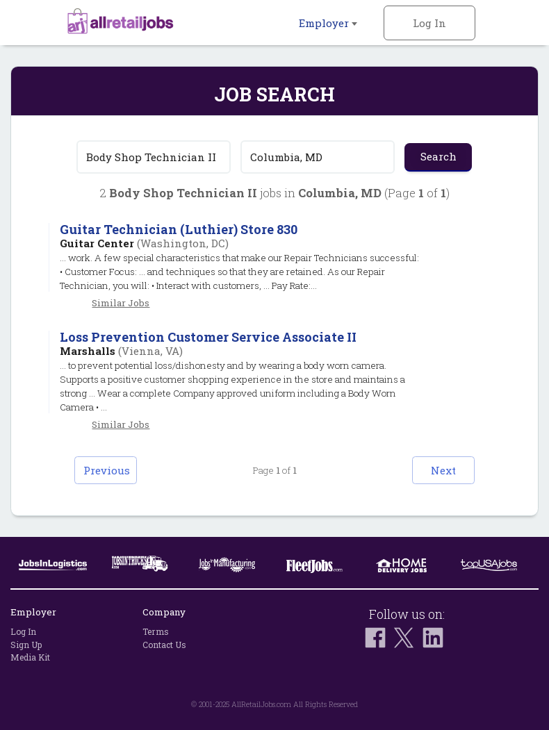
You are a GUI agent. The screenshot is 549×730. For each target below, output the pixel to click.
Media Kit (30, 657)
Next (443, 470)
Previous (106, 470)
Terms (155, 631)
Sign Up (26, 644)
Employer (328, 23)
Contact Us (164, 644)
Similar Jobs (120, 303)
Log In (429, 23)
